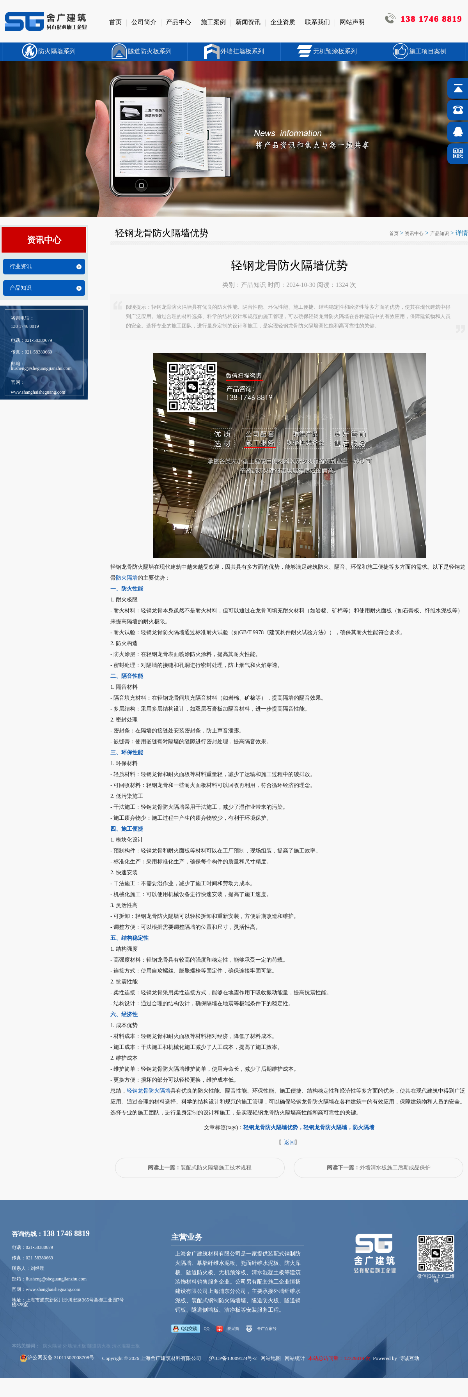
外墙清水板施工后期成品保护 (379, 1168)
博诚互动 (409, 1358)
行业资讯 (21, 266)
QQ (206, 1328)
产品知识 (21, 288)
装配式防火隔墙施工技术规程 (200, 1168)
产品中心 (178, 22)
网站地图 (271, 1358)
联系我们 (317, 22)
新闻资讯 (248, 22)
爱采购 (233, 1328)
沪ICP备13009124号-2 (233, 1358)
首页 (115, 22)
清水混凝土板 (126, 1346)
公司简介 (143, 22)
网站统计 (295, 1358)
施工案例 (213, 22)
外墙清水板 (74, 1346)
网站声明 (352, 22)
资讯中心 (414, 233)
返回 (289, 1142)
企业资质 (282, 22)
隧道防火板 (99, 1346)
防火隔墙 (127, 578)
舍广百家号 (267, 1328)
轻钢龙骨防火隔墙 (148, 1091)
